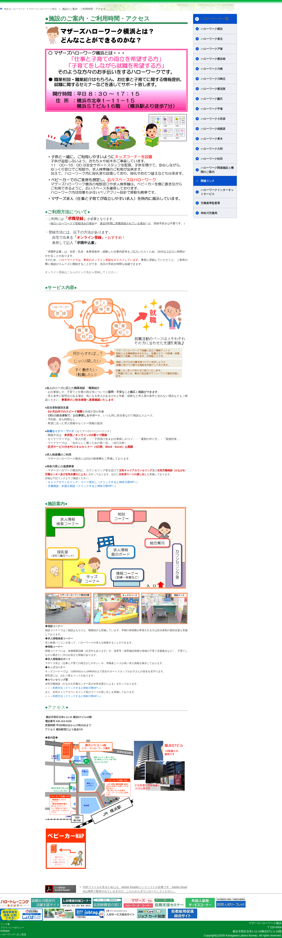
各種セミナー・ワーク (60, 431)
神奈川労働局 (209, 213)
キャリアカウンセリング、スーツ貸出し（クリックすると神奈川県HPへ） (93, 482)
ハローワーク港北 (212, 38)
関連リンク (207, 180)
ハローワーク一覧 (215, 19)
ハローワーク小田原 (213, 118)
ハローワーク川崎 (212, 68)
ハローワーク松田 (212, 158)
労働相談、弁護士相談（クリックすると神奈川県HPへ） (82, 486)
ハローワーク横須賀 (213, 88)
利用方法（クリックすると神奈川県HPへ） (77, 687)
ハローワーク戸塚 (212, 48)
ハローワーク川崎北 (213, 78)
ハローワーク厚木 (212, 138)
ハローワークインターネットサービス (217, 192)
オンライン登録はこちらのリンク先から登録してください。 (82, 272)
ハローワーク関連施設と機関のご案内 (217, 169)
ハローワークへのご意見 (13, 934)
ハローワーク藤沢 (212, 98)
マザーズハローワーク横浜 (43, 9)
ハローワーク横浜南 (213, 58)
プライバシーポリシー (12, 927)
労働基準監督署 (210, 203)
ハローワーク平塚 (212, 108)
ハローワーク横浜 (212, 28)
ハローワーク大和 (212, 148)
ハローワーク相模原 (213, 128)
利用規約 (5, 931)
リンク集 (5, 924)
